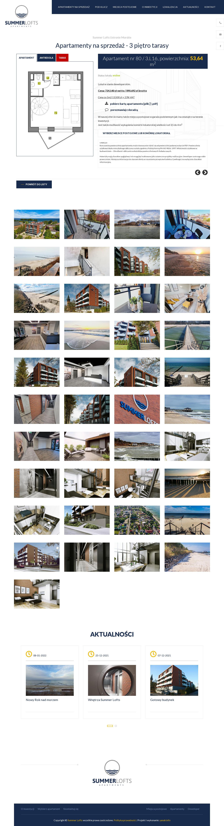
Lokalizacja (170, 7)
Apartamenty (177, 808)
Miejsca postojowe (125, 7)
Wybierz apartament (49, 808)
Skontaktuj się (70, 808)
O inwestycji (149, 7)
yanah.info (165, 820)
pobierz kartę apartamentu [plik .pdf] (134, 103)
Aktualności (191, 7)
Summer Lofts (75, 820)
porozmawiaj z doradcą (124, 109)
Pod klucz (101, 7)
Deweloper (194, 808)
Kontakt (209, 7)
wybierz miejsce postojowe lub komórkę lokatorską (136, 133)
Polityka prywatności (125, 820)
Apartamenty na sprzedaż (74, 7)
